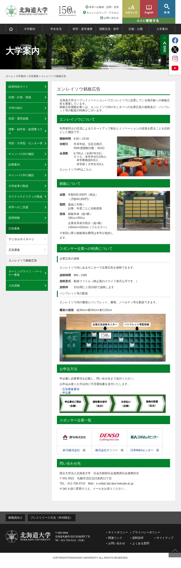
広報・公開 (136, 28)
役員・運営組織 (18, 118)
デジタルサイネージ (21, 239)
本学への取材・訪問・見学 (104, 7)
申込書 (66, 392)
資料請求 (138, 537)
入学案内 (162, 28)
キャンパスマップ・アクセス (103, 12)
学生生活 (56, 28)
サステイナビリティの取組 (25, 196)
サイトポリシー (118, 532)
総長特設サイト (18, 86)
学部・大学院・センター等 (25, 143)
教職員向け (15, 517)
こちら (87, 169)
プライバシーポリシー (146, 532)
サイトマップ (164, 537)
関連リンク (115, 537)
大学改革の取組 (18, 185)
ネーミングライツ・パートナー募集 (25, 273)
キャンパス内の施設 (21, 153)
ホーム (9, 76)
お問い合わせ (111, 18)
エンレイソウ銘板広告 (53, 76)
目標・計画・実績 (19, 97)
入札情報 (14, 285)
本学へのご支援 (18, 207)
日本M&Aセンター (142, 450)
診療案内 (14, 164)
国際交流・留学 (109, 28)
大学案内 (29, 28)
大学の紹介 (15, 107)
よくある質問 (140, 543)
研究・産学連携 (82, 28)
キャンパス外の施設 (21, 175)
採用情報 (14, 217)
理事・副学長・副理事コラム (25, 131)
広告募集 (34, 76)
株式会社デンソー (106, 450)
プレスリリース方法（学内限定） (51, 517)
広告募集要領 (70, 389)
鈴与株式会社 (71, 450)
